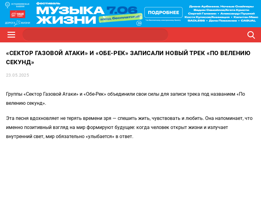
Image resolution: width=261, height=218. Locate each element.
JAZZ (95, 34)
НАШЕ (38, 34)
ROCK (66, 34)
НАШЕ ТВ (152, 34)
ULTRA (124, 34)
